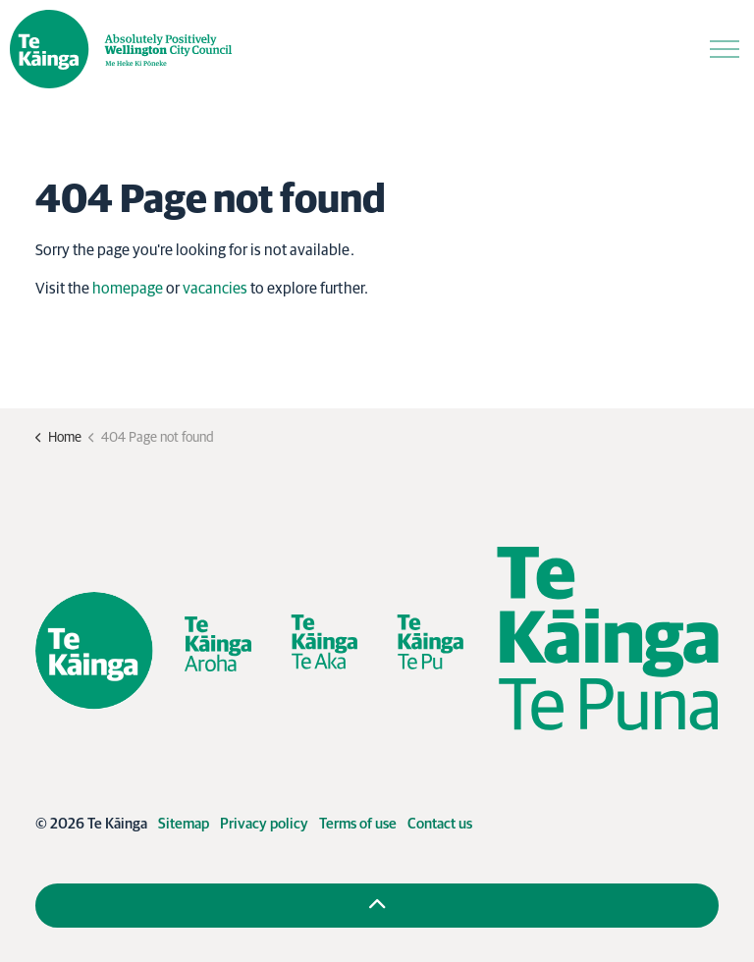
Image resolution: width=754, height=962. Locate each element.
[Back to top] (377, 905)
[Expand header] (724, 49)
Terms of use (358, 824)
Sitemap (183, 824)
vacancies (215, 288)
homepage (127, 288)
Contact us (439, 824)
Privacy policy (264, 824)
